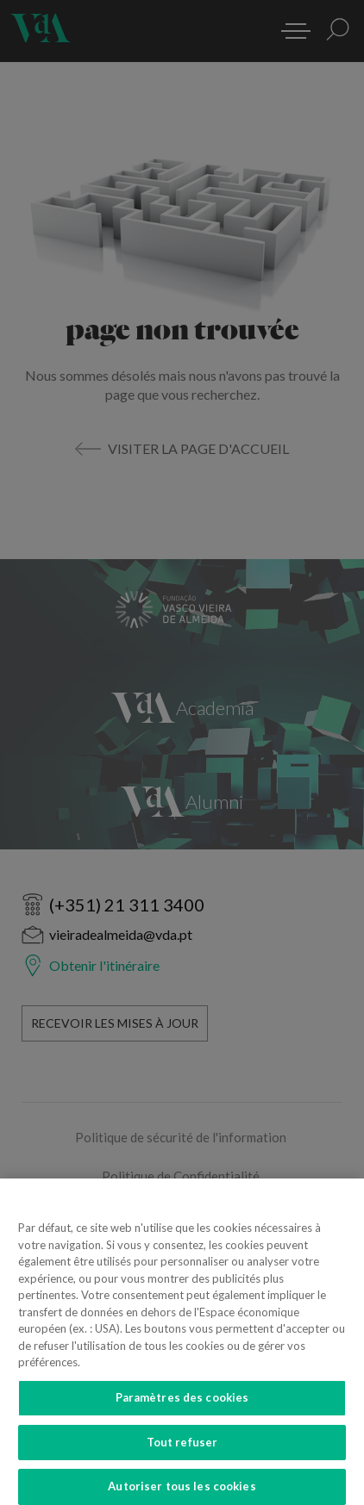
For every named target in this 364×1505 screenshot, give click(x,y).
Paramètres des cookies (182, 1403)
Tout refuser (182, 1448)
